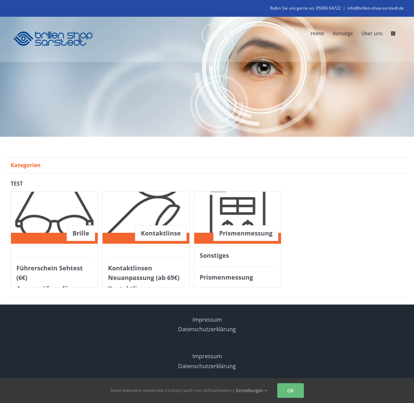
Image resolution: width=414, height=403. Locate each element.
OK (290, 390)
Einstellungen (251, 390)
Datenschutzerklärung (207, 329)
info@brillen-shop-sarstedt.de (375, 8)
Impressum (207, 319)
